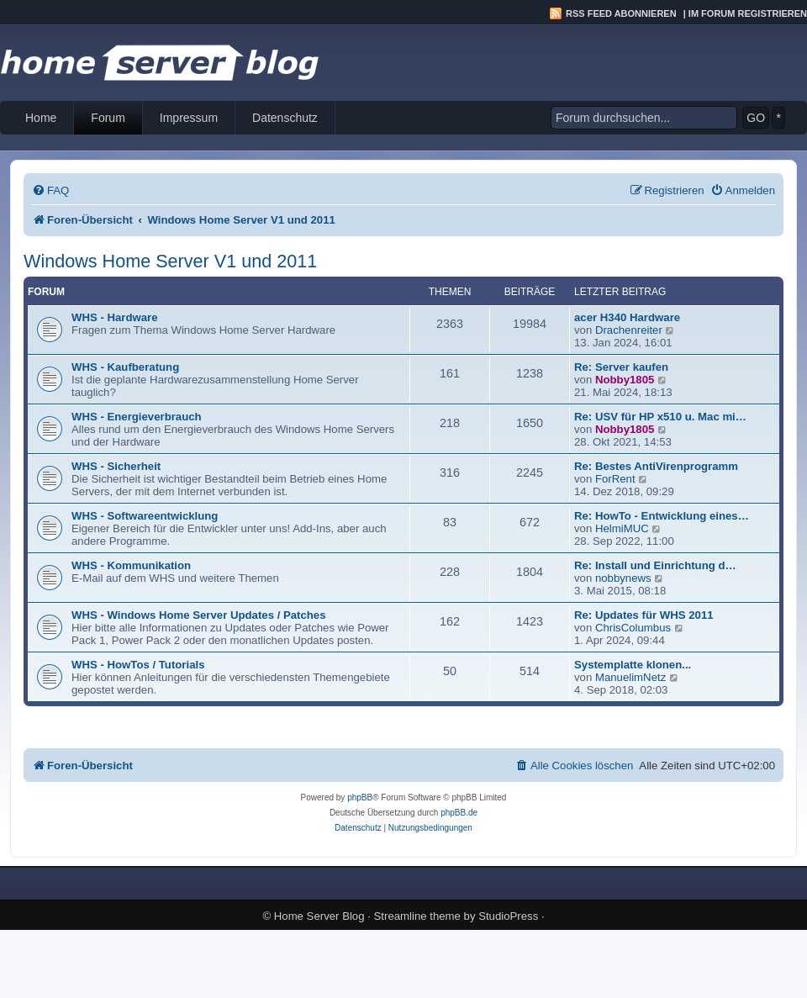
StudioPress (508, 916)
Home (40, 117)
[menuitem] (50, 190)
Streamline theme (417, 916)
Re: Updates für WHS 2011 (644, 615)
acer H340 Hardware (627, 317)
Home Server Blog (319, 916)
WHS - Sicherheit (116, 466)
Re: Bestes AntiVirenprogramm (656, 466)
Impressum (189, 117)
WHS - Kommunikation (131, 565)
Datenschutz (285, 117)
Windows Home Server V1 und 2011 (170, 261)
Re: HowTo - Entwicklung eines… (661, 516)
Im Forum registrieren (747, 13)
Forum (107, 117)
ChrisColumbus (633, 627)
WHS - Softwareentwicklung (144, 516)
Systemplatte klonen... (632, 664)
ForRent (615, 479)
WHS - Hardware (114, 317)
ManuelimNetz (630, 677)
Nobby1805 (624, 379)
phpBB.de (458, 812)
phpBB (359, 797)
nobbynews (623, 578)
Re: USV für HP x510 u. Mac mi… (660, 416)
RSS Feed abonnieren (621, 13)
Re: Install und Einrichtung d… (655, 565)
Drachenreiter (628, 330)
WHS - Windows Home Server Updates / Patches (198, 615)
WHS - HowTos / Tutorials (138, 664)
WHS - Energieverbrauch (136, 416)
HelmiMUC (622, 528)
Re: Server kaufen (621, 367)
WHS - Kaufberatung (125, 367)
